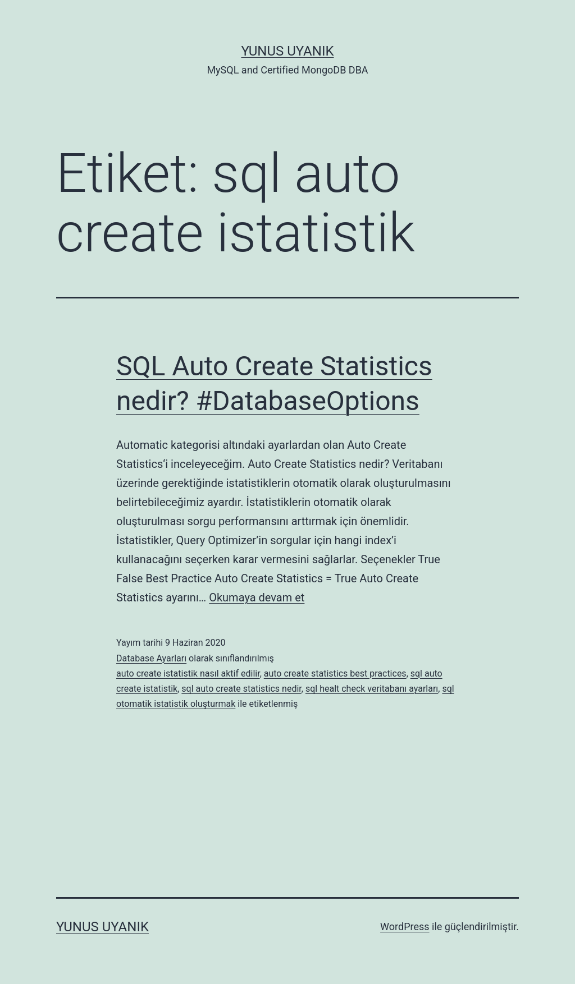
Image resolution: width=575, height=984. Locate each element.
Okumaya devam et (256, 597)
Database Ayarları (151, 658)
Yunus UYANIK (287, 51)
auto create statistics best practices (335, 673)
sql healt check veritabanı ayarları (371, 688)
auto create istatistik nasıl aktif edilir (188, 673)
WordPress (404, 926)
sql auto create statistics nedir (241, 688)
